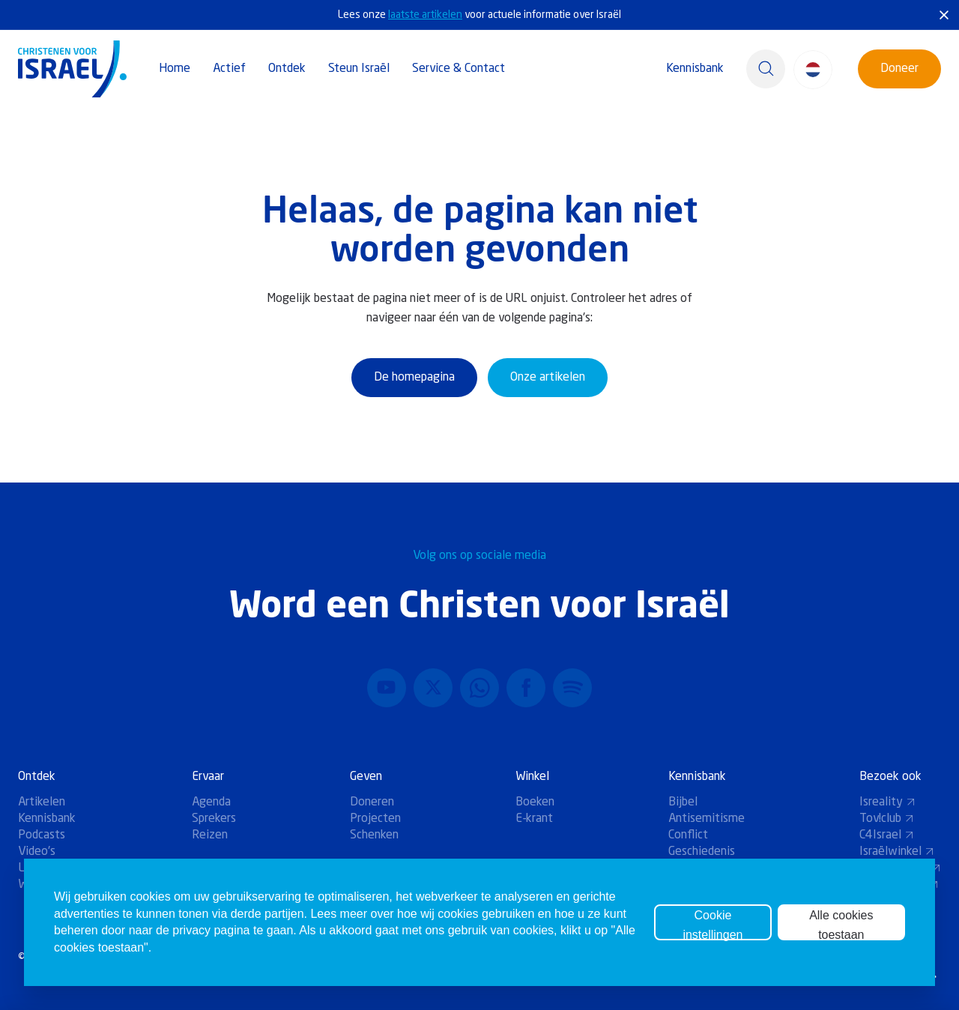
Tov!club (886, 819)
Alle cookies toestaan (841, 924)
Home (174, 69)
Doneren (372, 802)
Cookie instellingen (712, 924)
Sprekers (214, 819)
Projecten (375, 819)
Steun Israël (359, 69)
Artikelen (41, 802)
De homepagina (414, 378)
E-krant (534, 819)
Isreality (887, 802)
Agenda (211, 802)
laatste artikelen (425, 15)
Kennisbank (695, 69)
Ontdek (287, 69)
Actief (229, 69)
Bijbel (683, 802)
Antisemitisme (706, 819)
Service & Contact (458, 69)
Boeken (534, 802)
